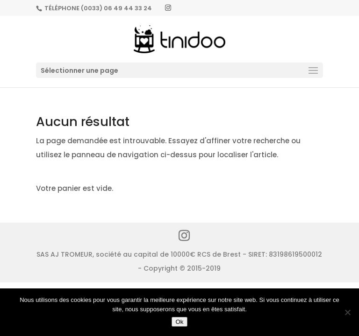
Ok (179, 321)
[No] (347, 312)
